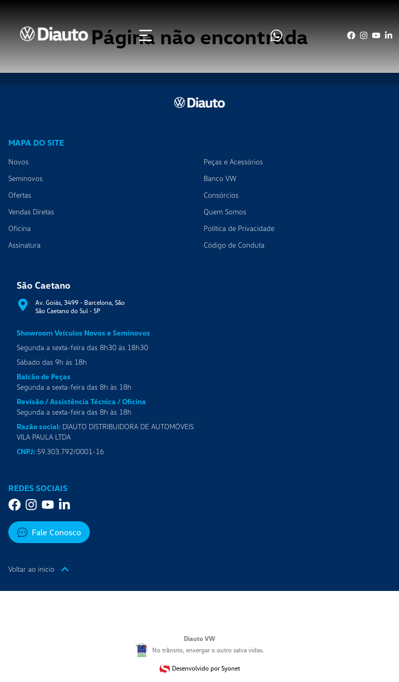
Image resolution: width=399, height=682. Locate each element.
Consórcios (221, 194)
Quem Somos (225, 211)
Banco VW (220, 178)
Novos (18, 161)
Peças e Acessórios (233, 161)
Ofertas (19, 194)
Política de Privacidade (239, 228)
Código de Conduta (234, 244)
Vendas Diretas (31, 211)
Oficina (19, 228)
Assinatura (24, 244)
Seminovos (25, 178)
